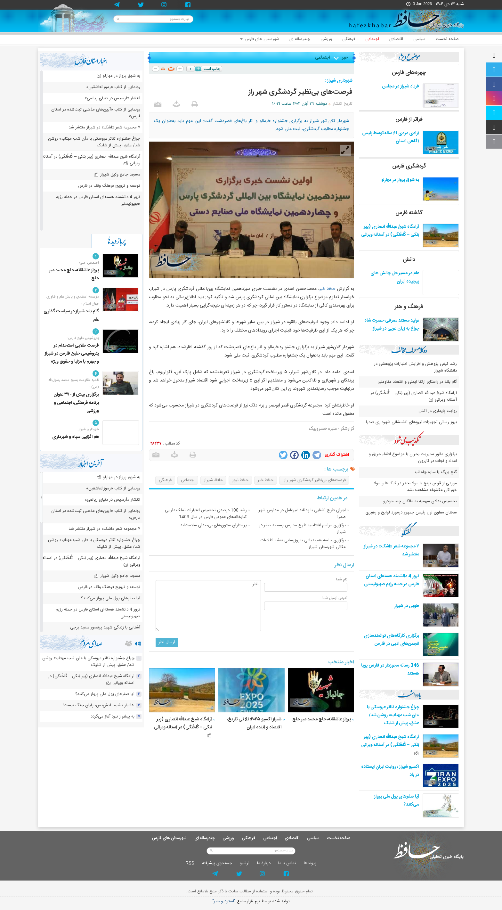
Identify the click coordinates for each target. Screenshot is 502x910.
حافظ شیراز (213, 480)
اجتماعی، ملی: (89, 263)
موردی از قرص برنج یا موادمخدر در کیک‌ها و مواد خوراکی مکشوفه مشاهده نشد (415, 487)
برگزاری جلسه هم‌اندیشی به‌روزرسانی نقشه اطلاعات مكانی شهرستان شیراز (303, 544)
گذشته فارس (409, 213)
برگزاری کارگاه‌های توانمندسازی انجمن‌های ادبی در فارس (391, 640)
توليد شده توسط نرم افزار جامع (251, 901)
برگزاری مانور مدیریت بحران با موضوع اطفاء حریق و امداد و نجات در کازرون (413, 457)
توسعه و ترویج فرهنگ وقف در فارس (109, 185)
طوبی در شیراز (406, 606)
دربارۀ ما (264, 863)
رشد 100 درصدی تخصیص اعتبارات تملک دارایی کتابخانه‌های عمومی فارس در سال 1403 (206, 514)
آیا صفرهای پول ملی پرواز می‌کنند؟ (110, 598)
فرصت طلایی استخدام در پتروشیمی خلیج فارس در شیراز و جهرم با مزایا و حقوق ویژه (72, 353)
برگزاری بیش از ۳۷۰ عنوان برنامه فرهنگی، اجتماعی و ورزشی (76, 402)
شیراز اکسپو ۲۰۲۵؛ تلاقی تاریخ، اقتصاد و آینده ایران (254, 723)
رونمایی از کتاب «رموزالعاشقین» (113, 87)
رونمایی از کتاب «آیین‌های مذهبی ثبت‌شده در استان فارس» (95, 113)
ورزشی (326, 39)
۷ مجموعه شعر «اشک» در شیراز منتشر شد (104, 127)
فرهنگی (348, 39)
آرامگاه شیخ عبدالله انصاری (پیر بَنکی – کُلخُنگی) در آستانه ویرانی (183, 726)
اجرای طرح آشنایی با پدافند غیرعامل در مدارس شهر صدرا (302, 514)
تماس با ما (287, 863)
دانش (409, 259)
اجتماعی (372, 39)
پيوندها (310, 863)
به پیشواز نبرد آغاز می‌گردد (112, 716)
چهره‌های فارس (409, 72)
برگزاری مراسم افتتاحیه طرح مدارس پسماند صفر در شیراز (302, 529)
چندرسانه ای (299, 39)
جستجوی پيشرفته (217, 863)
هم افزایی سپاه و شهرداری (75, 437)
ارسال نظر (166, 642)
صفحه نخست (447, 39)
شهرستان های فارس (259, 39)
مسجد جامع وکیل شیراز (117, 174)
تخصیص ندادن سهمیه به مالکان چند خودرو (420, 501)
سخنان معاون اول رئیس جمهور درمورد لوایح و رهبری (411, 512)
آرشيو (244, 863)
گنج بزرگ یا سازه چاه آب (436, 472)
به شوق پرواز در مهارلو (400, 180)
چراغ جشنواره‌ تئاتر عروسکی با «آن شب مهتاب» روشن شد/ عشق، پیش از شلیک (393, 715)
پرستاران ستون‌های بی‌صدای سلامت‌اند (213, 525)
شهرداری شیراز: (88, 429)
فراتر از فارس (409, 119)
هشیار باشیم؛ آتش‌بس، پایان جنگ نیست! (98, 705)
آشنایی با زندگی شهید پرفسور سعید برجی (105, 627)
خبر (345, 57)
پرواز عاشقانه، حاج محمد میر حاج (321, 719)
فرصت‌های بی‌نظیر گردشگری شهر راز (314, 480)
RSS (190, 863)
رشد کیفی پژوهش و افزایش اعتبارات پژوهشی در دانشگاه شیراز (415, 367)
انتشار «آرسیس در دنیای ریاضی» (112, 98)
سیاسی (419, 39)
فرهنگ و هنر (409, 306)
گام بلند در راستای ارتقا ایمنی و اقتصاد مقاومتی (416, 381)
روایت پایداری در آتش (437, 410)
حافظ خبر (328, 288)
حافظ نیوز (240, 480)
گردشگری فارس (409, 166)
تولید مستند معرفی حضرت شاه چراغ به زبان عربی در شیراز (391, 324)
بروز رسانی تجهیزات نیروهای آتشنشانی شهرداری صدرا (411, 422)
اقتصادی (396, 39)
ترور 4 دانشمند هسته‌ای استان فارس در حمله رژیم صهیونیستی (391, 580)
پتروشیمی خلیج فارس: (83, 338)
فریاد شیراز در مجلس (400, 86)
